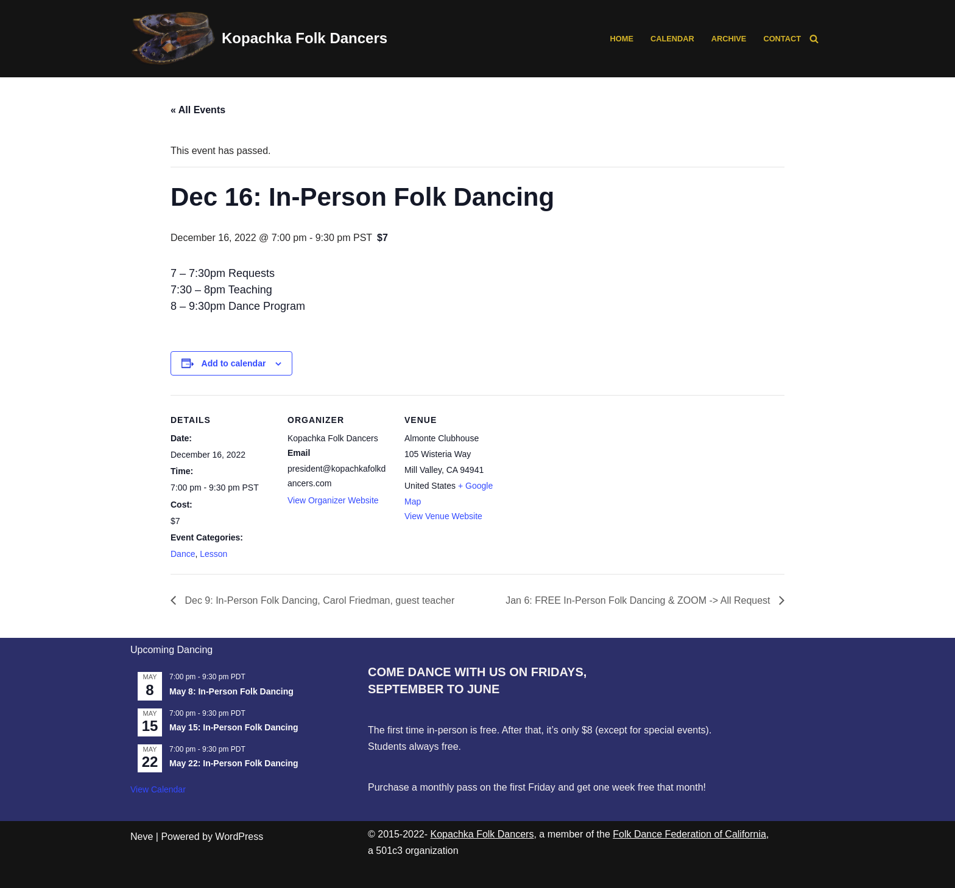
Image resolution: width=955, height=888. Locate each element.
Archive (729, 38)
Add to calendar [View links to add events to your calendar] (234, 363)
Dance (183, 554)
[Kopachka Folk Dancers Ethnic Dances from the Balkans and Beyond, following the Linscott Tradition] (258, 38)
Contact (782, 38)
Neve (141, 836)
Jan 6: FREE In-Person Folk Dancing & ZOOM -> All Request (639, 600)
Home (621, 38)
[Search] (814, 38)
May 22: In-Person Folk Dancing (233, 763)
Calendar (672, 38)
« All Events (198, 110)
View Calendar (158, 789)
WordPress (239, 836)
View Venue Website (443, 516)
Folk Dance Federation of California (689, 834)
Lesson (213, 554)
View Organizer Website (333, 500)
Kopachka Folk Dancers (482, 834)
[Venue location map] (585, 478)
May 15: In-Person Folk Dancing (233, 727)
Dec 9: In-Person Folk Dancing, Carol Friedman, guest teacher (318, 600)
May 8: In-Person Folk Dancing (231, 691)
